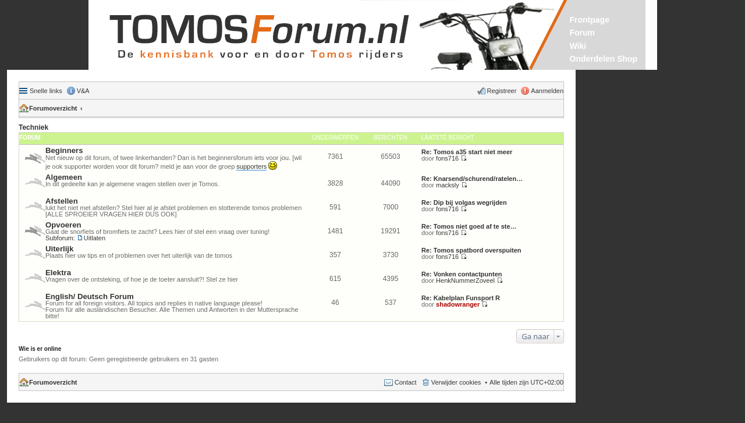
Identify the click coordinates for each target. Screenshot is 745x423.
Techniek (33, 127)
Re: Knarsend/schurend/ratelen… (472, 178)
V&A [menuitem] (83, 90)
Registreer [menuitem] (502, 90)
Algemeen (63, 177)
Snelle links (46, 90)
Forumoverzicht (53, 108)
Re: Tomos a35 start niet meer (466, 151)
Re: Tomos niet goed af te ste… (469, 226)
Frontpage (589, 19)
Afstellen (61, 201)
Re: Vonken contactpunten (461, 274)
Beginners (64, 150)
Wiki (578, 46)
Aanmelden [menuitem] (547, 90)
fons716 (447, 158)
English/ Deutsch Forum (89, 296)
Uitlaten (94, 237)
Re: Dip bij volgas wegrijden (464, 202)
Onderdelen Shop (604, 58)
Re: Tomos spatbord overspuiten (471, 250)
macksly (447, 185)
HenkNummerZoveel (465, 280)
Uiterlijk (59, 248)
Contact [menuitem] (406, 382)
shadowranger (458, 304)
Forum (582, 32)
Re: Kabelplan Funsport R (460, 297)
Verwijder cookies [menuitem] (456, 382)
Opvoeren (63, 225)
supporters (251, 166)
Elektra (58, 272)
